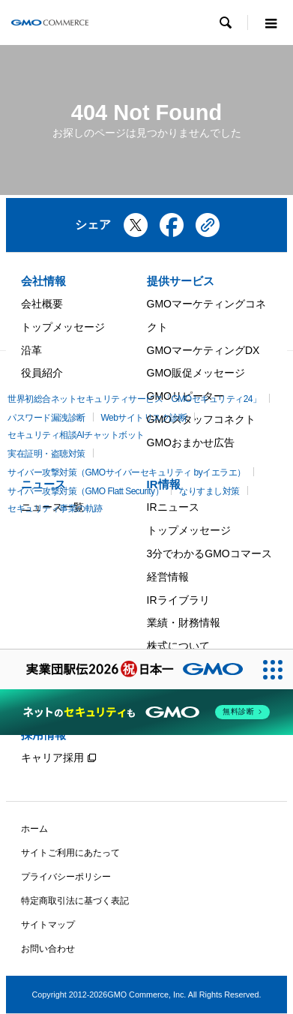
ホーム (34, 829)
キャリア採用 (52, 758)
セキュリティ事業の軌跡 (55, 508)
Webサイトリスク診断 (144, 417)
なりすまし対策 (209, 491)
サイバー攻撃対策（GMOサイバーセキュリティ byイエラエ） (126, 472)
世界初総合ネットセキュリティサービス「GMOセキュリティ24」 (134, 399)
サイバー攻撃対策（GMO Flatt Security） (85, 491)
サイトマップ (48, 925)
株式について (178, 646)
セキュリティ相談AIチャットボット (76, 435)
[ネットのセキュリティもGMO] (146, 712)
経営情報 (168, 577)
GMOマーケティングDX (203, 350)
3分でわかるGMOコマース (209, 554)
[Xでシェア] (136, 230)
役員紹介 (42, 373)
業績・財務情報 (183, 622)
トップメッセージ (63, 327)
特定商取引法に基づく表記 (75, 901)
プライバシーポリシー (66, 877)
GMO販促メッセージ (196, 373)
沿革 (31, 350)
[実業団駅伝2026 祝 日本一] (126, 669)
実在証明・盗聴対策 (46, 453)
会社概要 (42, 304)
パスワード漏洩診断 (46, 417)
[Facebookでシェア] (172, 230)
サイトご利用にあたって (70, 853)
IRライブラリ (178, 600)
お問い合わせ (48, 949)
